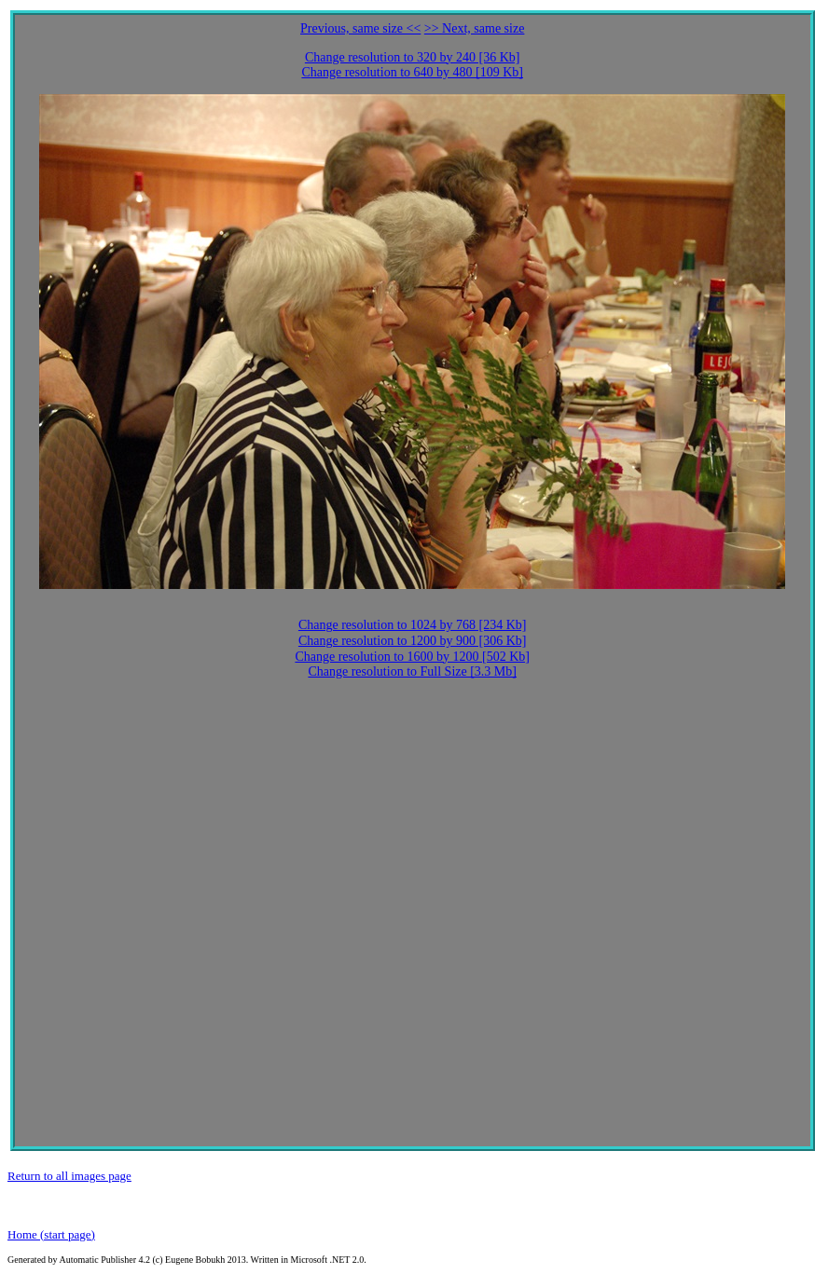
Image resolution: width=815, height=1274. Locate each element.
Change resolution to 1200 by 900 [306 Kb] (412, 641)
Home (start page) (51, 1234)
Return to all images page (69, 1176)
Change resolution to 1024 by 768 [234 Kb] (412, 625)
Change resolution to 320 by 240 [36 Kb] (412, 57)
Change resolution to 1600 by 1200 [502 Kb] (412, 657)
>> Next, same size (474, 28)
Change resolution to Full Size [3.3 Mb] (412, 671)
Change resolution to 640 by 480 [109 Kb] (412, 72)
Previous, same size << (360, 28)
